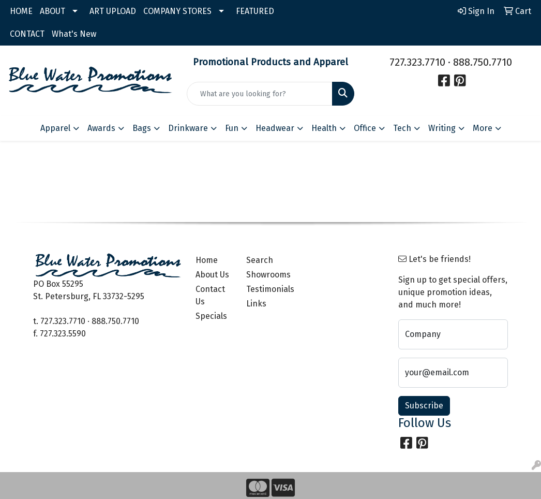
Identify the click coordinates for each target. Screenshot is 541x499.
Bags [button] (141, 128)
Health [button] (324, 128)
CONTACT (27, 34)
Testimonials (265, 289)
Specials (211, 316)
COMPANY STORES (177, 11)
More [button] (482, 128)
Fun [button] (231, 128)
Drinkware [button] (188, 128)
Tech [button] (402, 128)
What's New (74, 34)
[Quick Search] (260, 94)
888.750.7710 (482, 62)
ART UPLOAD (112, 11)
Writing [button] (442, 128)
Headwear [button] (275, 128)
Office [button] (365, 128)
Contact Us (210, 295)
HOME (21, 11)
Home (207, 260)
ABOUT (52, 11)
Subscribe (424, 405)
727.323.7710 (417, 62)
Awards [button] (101, 128)
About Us (212, 275)
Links (256, 304)
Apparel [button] (55, 128)
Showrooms (265, 275)
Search (259, 260)
